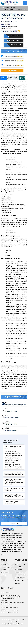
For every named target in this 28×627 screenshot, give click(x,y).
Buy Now (12, 70)
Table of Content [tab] (9, 78)
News (4, 570)
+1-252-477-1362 (11, 411)
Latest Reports (7, 567)
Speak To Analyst (22, 78)
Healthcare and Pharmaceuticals (9, 27)
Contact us (14, 523)
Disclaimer (20, 567)
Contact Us (6, 572)
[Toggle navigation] (25, 3)
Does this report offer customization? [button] (12, 502)
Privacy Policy (21, 564)
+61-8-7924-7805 (11, 424)
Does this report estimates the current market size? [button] (13, 473)
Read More (20, 551)
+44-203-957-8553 (12, 417)
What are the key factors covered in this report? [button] (13, 495)
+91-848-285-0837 (11, 430)
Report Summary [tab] (3, 78)
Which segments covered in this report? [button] (14, 489)
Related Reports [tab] (16, 78)
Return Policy (21, 575)
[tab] (14, 447)
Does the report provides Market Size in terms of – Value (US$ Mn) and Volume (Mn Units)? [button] (14, 481)
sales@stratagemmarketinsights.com (15, 404)
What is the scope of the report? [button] (13, 447)
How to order (21, 578)
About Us (5, 575)
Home (3, 8)
